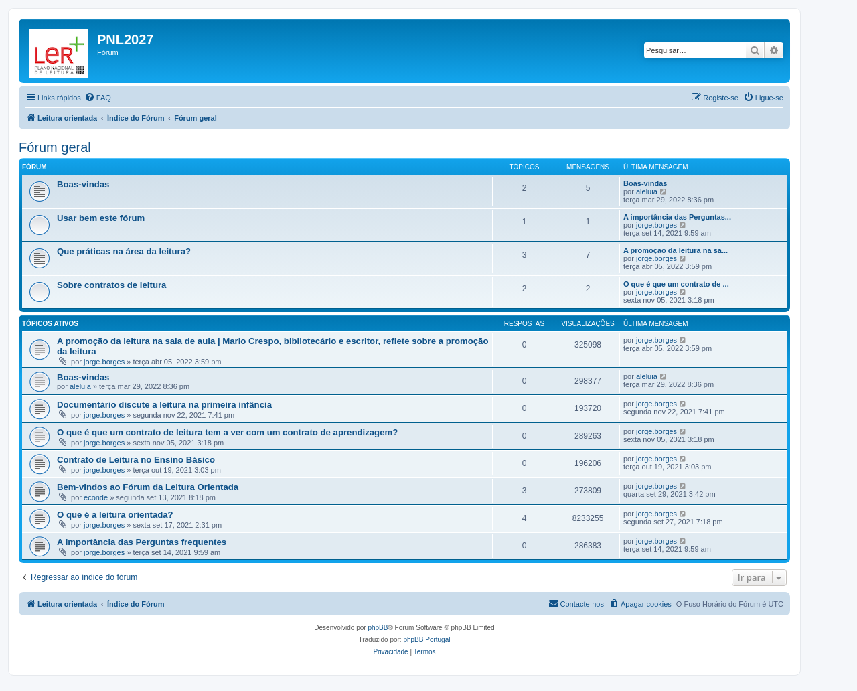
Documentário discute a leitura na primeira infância (164, 405)
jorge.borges (656, 225)
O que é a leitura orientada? (115, 515)
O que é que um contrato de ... (676, 284)
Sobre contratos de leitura (111, 285)
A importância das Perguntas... (677, 217)
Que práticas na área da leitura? (124, 251)
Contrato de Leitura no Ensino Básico (136, 460)
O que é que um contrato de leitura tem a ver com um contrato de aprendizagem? (227, 432)
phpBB (378, 627)
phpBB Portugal (426, 639)
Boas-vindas (83, 184)
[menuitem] (97, 98)
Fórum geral (55, 147)
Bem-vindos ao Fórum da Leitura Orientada (147, 487)
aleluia (646, 191)
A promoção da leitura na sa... (675, 250)
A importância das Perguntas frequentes (141, 542)
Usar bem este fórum (101, 218)
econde (96, 497)
